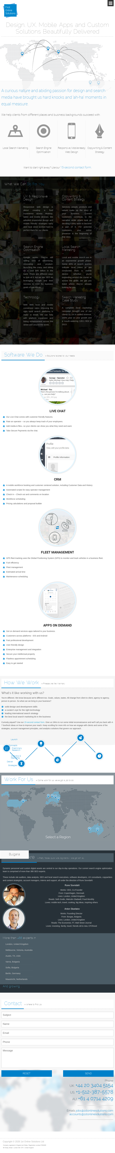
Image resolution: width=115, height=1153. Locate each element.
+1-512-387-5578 (94, 1092)
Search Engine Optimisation (43, 150)
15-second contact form (75, 167)
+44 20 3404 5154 (94, 1085)
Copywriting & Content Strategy (99, 150)
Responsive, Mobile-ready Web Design (71, 150)
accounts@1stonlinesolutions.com (91, 1114)
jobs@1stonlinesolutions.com (94, 1110)
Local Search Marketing (15, 148)
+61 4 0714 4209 (95, 1098)
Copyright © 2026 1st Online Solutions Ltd (23, 1141)
